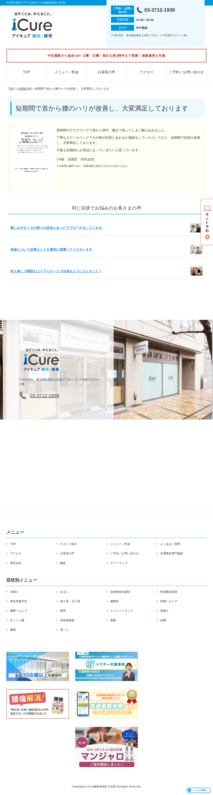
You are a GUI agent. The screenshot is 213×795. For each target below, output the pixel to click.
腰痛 (13, 629)
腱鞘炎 (114, 601)
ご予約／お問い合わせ (186, 72)
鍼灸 (63, 563)
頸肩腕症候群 (168, 591)
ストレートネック (121, 610)
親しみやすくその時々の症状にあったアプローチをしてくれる (56, 228)
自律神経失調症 (120, 591)
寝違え (164, 610)
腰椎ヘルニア (18, 610)
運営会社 (15, 563)
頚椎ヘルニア (168, 601)
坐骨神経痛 (67, 620)
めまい (64, 591)
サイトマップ (118, 563)
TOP (26, 72)
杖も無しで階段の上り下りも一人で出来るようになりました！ (56, 271)
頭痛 (163, 620)
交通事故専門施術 (171, 553)
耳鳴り (14, 591)
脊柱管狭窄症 (18, 601)
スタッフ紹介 (68, 544)
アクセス (147, 72)
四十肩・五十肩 (70, 601)
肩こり (64, 629)
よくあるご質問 (170, 544)
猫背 (63, 610)
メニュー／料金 (66, 72)
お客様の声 (106, 72)
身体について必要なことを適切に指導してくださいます (51, 249)
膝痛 (113, 620)
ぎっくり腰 (17, 620)
